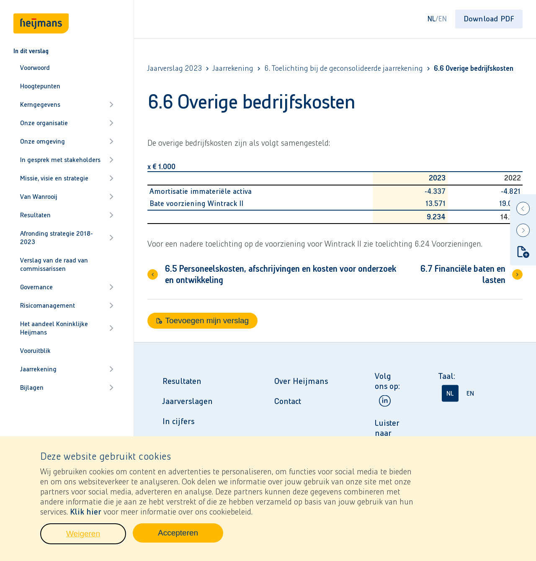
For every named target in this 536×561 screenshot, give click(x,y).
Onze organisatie (66, 123)
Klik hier (85, 512)
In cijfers (178, 421)
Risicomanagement (66, 305)
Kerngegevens (66, 104)
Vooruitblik (35, 351)
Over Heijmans (301, 381)
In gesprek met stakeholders (66, 160)
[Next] (523, 230)
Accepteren (190, 536)
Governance (66, 287)
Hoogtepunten (40, 86)
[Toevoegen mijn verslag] (523, 251)
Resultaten (66, 215)
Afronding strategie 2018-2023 (66, 237)
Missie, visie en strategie (66, 178)
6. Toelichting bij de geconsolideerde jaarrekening (343, 68)
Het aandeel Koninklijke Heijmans (66, 328)
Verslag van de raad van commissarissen (54, 264)
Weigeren (96, 536)
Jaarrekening (66, 369)
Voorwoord (35, 68)
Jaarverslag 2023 (174, 68)
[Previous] (523, 208)
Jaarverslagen (187, 401)
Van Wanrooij (66, 197)
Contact (287, 401)
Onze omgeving (66, 141)
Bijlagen (66, 387)
